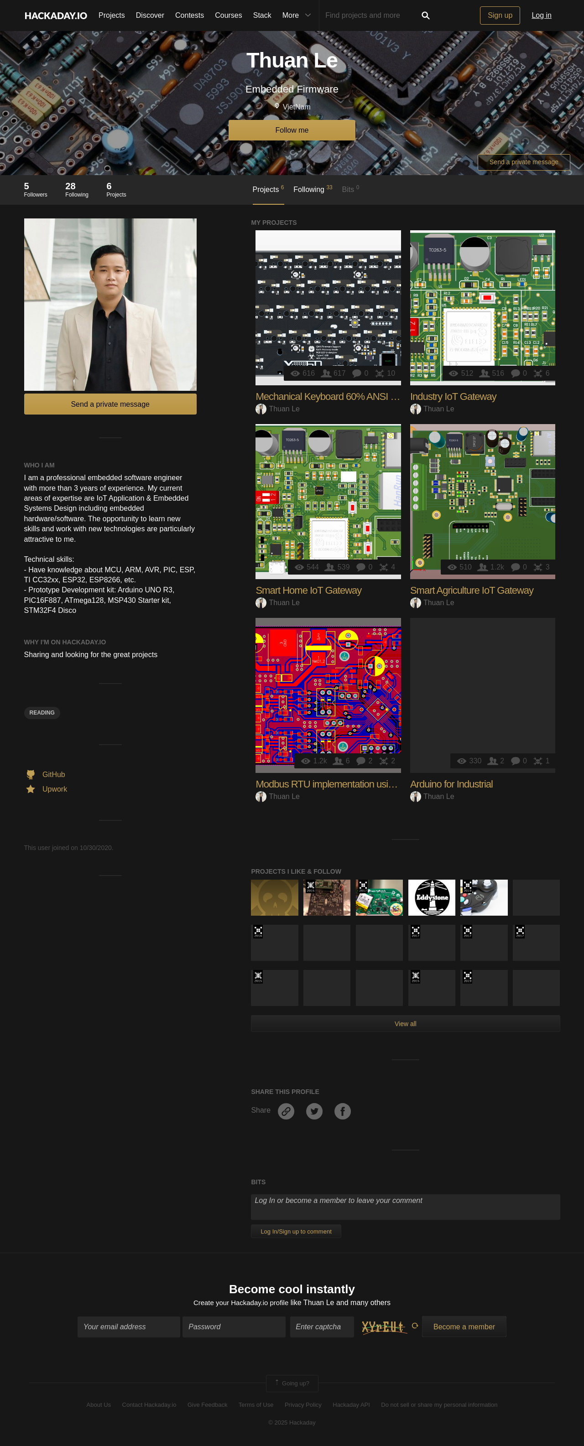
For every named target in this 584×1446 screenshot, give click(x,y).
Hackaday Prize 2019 (467, 886)
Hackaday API (351, 1406)
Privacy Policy (303, 1406)
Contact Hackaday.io (149, 1406)
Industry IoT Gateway (453, 396)
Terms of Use (256, 1406)
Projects (112, 15)
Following (312, 188)
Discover (150, 15)
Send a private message (524, 162)
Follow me (292, 130)
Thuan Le (278, 409)
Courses (228, 15)
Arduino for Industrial (451, 784)
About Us (99, 1406)
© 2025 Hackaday (292, 1423)
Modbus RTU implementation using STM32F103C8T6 (365, 784)
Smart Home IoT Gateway (308, 590)
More (298, 15)
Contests (189, 15)
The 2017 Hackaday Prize (363, 886)
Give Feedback (207, 1406)
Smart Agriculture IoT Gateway (471, 590)
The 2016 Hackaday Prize (258, 931)
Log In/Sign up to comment (296, 1231)
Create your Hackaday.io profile (241, 1303)
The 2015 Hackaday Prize (310, 886)
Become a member (464, 1328)
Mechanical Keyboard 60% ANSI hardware (342, 396)
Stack (262, 15)
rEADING (42, 713)
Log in (542, 15)
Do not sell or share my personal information (439, 1406)
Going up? (291, 1385)
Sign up (500, 15)
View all (406, 1023)
